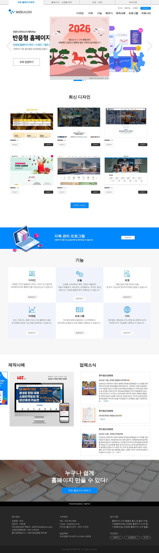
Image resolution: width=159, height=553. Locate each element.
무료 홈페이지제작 (26, 2)
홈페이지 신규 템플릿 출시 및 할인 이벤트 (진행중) (134, 521)
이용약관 (86, 504)
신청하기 (48, 144)
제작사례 (120, 13)
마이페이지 (145, 8)
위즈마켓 (133, 2)
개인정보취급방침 (75, 504)
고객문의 (135, 8)
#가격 (146, 537)
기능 (99, 13)
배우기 (109, 13)
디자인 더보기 (79, 205)
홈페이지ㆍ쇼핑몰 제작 (61, 2)
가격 (90, 13)
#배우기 (116, 537)
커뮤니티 (146, 13)
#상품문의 (132, 537)
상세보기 (32, 297)
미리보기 (15, 144)
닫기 (106, 78)
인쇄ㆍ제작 (97, 2)
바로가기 (128, 238)
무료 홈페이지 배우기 (79, 490)
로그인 (120, 8)
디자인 (80, 13)
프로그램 (133, 13)
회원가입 (127, 8)
